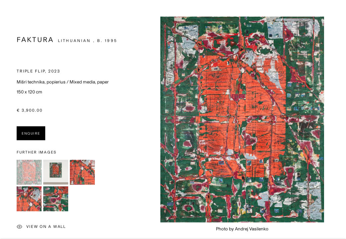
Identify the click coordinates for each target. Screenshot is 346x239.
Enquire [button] (31, 134)
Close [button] (331, 15)
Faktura (35, 41)
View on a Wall (41, 228)
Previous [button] (6, 119)
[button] (29, 173)
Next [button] (339, 119)
